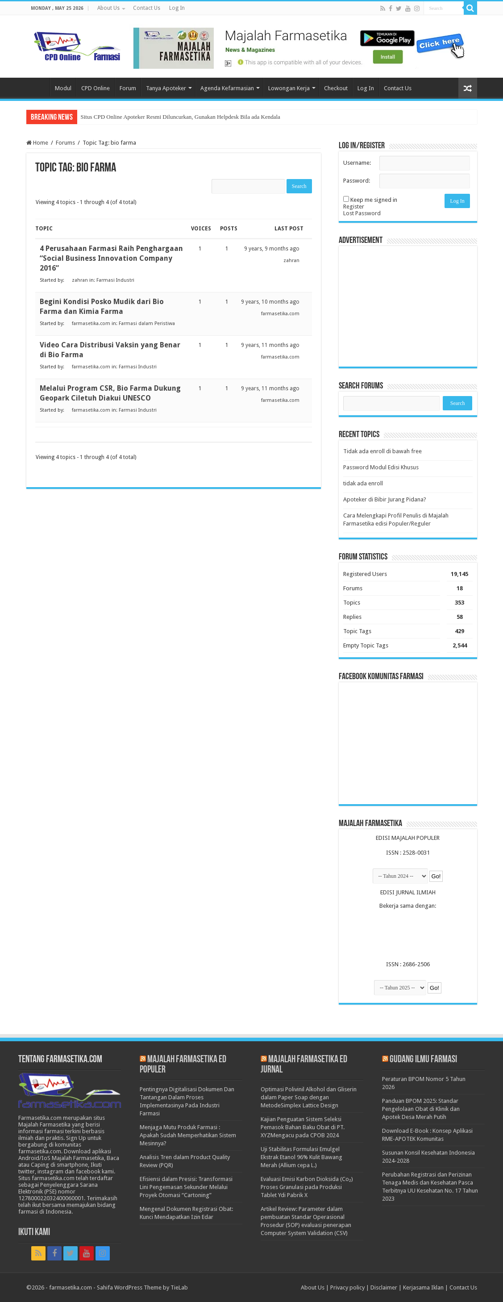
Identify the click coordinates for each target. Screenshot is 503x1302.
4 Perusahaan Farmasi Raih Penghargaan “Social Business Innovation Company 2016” (111, 258)
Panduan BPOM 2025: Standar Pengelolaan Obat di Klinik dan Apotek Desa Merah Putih (421, 1109)
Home (38, 87)
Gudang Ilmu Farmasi (423, 1060)
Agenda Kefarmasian (227, 88)
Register (353, 206)
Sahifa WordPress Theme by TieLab (142, 1287)
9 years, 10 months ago (270, 302)
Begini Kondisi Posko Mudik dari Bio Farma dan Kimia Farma (102, 306)
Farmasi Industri (115, 280)
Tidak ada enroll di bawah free (382, 451)
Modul (63, 88)
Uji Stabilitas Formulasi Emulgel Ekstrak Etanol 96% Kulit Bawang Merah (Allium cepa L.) (301, 1157)
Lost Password (362, 213)
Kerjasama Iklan (423, 1287)
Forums (65, 142)
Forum (128, 88)
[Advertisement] (408, 306)
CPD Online (95, 88)
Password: (356, 180)
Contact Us (146, 8)
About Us (108, 8)
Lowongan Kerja (289, 88)
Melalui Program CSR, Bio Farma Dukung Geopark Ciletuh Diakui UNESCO (110, 393)
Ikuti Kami (34, 1232)
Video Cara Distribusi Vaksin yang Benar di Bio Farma (110, 350)
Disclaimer (383, 1287)
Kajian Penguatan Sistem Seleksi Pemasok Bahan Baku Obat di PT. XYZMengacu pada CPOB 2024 (303, 1127)
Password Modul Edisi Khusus (381, 467)
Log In (177, 8)
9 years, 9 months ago (271, 249)
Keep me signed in (373, 199)
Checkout (336, 88)
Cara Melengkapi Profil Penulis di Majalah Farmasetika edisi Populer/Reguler (396, 519)
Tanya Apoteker (166, 88)
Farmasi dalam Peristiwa (147, 323)
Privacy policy (347, 1287)
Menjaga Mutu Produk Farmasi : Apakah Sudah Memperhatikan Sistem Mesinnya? (188, 1135)
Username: (357, 162)
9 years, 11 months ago (270, 345)
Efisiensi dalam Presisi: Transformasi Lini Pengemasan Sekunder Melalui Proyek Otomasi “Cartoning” (186, 1187)
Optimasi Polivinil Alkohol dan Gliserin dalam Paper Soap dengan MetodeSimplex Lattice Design (309, 1097)
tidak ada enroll (363, 483)
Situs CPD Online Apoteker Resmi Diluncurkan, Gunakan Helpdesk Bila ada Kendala (180, 116)
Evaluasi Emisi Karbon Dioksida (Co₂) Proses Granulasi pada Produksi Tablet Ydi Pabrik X (307, 1187)
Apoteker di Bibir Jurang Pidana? (384, 499)
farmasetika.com (70, 1287)
